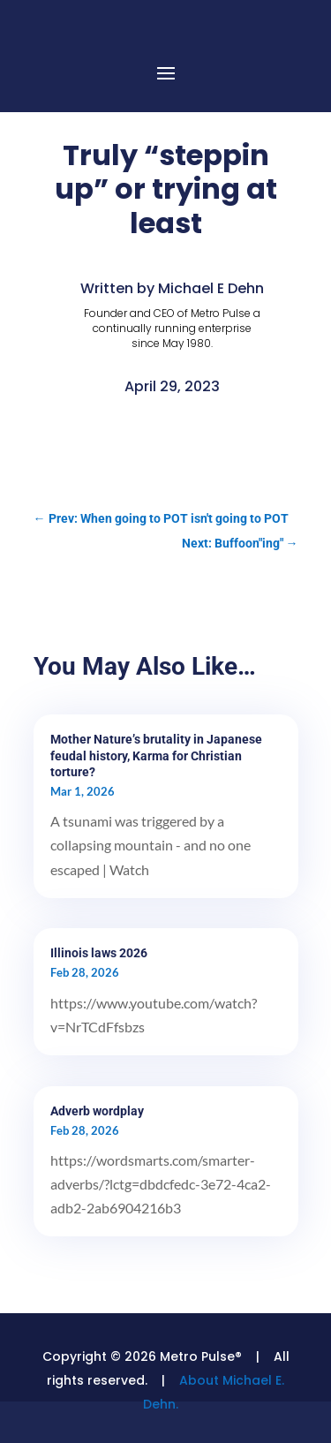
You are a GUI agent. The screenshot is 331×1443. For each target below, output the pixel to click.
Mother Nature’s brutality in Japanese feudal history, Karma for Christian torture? (156, 755)
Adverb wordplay (97, 1111)
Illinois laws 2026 (98, 953)
